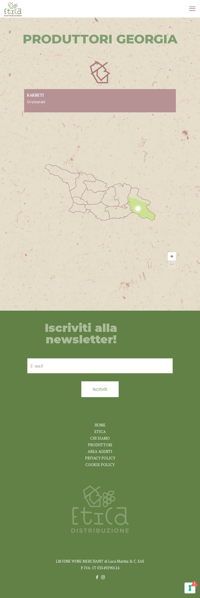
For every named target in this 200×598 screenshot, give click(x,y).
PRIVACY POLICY (100, 458)
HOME (100, 425)
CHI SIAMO (100, 438)
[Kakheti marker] (138, 208)
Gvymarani (36, 101)
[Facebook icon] (97, 577)
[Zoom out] (172, 264)
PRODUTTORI (100, 444)
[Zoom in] (172, 256)
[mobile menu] (192, 9)
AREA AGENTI (100, 451)
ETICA (100, 431)
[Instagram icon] (103, 577)
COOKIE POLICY (100, 464)
